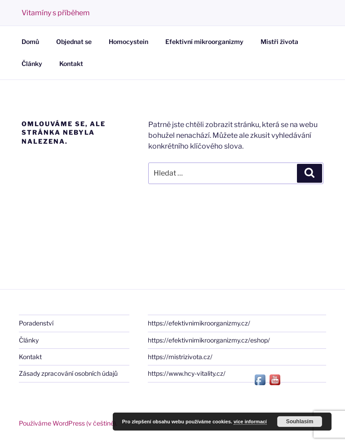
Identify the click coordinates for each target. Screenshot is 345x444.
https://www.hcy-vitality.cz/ (187, 373)
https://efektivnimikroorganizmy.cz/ (199, 323)
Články (32, 63)
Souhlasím (300, 421)
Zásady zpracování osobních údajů (68, 373)
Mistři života (279, 41)
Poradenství (36, 323)
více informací (250, 421)
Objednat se (74, 41)
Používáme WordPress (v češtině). (68, 423)
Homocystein (128, 41)
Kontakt (71, 63)
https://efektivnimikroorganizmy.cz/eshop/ (209, 340)
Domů (30, 41)
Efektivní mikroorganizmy (204, 41)
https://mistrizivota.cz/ (180, 356)
